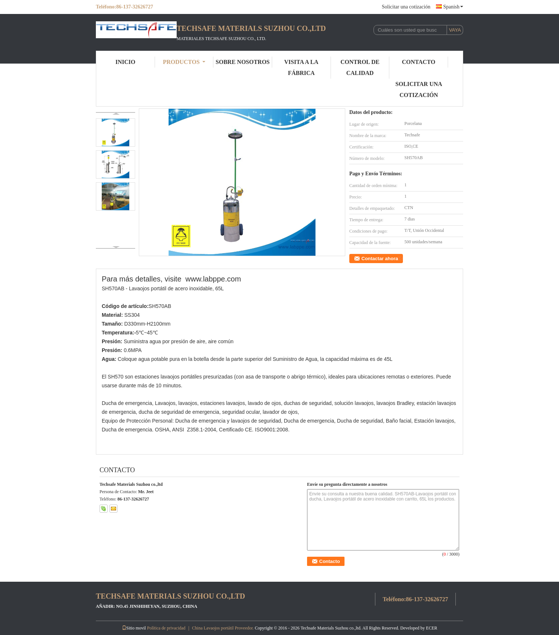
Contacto (418, 62)
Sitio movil (134, 628)
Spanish (453, 7)
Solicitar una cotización (406, 7)
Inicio (125, 62)
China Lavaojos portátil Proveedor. (223, 628)
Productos (184, 62)
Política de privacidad (166, 628)
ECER (431, 628)
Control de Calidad (359, 67)
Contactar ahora (379, 258)
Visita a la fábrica (301, 67)
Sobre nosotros (243, 62)
